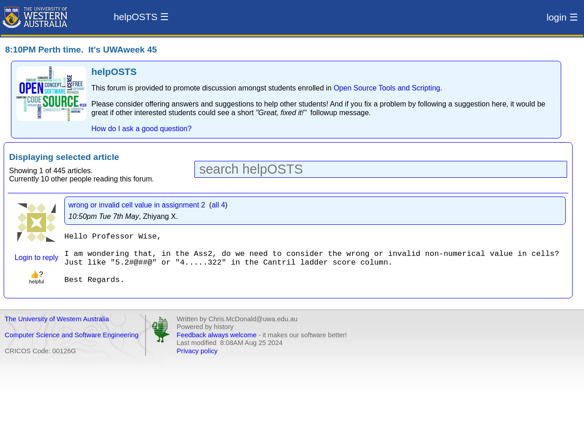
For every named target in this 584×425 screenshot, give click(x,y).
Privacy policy (197, 362)
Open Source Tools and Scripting (387, 88)
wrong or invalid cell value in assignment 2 (136, 205)
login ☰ (562, 17)
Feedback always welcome (216, 346)
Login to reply (36, 257)
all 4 (218, 205)
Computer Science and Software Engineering (71, 346)
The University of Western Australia (57, 330)
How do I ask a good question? (141, 129)
